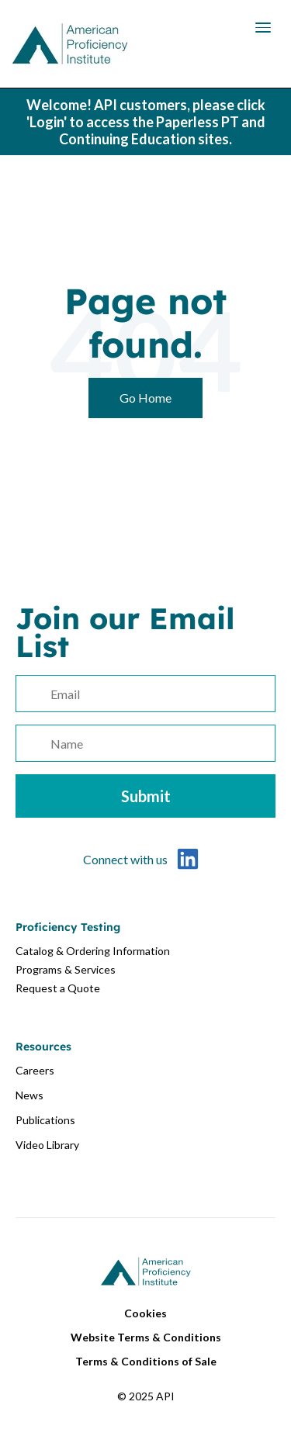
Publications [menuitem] (45, 1119)
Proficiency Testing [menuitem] (68, 927)
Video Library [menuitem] (47, 1144)
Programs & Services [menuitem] (66, 969)
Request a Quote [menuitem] (58, 988)
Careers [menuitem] (35, 1070)
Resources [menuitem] (43, 1047)
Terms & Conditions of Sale (146, 1361)
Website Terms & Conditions (146, 1337)
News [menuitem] (29, 1095)
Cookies (145, 1313)
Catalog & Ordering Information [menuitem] (93, 950)
